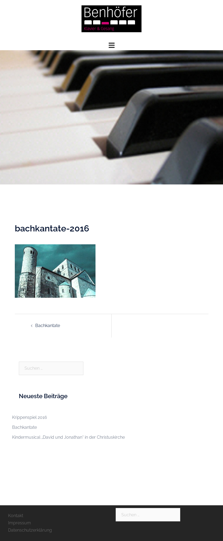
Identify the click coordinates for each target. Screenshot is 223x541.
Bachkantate (47, 325)
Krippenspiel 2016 (29, 417)
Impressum (19, 522)
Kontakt (15, 515)
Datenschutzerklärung (30, 530)
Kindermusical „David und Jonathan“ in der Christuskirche (68, 437)
